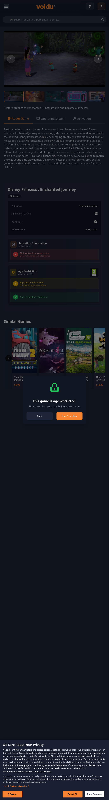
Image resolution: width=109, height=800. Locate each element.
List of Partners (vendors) (16, 788)
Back (39, 416)
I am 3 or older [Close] (69, 416)
